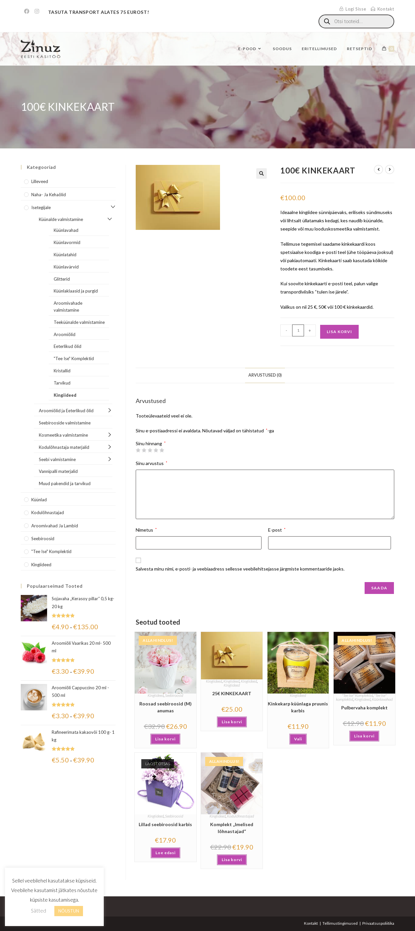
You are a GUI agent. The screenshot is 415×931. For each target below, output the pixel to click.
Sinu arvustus (151, 463)
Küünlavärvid (66, 266)
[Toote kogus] (298, 330)
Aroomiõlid (64, 334)
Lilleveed (39, 181)
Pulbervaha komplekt (364, 707)
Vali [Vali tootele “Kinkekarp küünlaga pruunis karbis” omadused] (298, 738)
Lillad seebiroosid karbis (165, 824)
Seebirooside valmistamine (65, 422)
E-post (277, 530)
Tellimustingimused (340, 923)
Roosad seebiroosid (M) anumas (165, 707)
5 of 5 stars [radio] (161, 450)
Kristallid (62, 370)
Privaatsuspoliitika (378, 923)
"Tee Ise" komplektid (51, 551)
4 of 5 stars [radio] (155, 450)
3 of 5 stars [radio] (150, 450)
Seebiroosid (174, 695)
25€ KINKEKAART (231, 693)
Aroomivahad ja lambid (54, 525)
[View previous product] (378, 169)
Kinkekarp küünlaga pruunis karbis (298, 707)
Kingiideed (156, 695)
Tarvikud (62, 383)
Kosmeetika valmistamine (63, 435)
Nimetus (146, 530)
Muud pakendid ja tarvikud (65, 483)
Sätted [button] (38, 911)
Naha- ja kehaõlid (48, 194)
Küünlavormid (67, 242)
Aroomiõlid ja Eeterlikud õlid (66, 410)
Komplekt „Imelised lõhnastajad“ (231, 828)
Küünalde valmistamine (61, 219)
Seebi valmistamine (57, 459)
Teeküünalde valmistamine (79, 322)
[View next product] (389, 169)
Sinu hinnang (151, 443)
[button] (261, 173)
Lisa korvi (339, 331)
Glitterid (62, 279)
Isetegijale (41, 207)
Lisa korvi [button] (165, 738)
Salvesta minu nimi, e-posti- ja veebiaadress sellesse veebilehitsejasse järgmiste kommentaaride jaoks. (240, 569)
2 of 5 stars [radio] (144, 450)
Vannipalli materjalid (58, 471)
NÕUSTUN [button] (68, 911)
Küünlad (39, 499)
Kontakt (311, 923)
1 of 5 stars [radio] (138, 450)
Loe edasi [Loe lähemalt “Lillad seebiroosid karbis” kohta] (165, 852)
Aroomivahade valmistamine (68, 306)
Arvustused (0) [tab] (265, 375)
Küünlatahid (65, 254)
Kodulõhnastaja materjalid (64, 447)
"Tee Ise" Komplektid (357, 695)
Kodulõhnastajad (240, 816)
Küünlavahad (382, 699)
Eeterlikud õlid (67, 346)
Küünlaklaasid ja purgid (76, 291)
